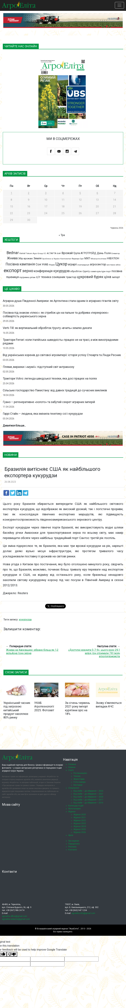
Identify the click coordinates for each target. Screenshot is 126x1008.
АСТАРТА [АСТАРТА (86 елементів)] (51, 253)
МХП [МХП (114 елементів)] (87, 258)
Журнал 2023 (80, 823)
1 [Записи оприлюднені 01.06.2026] (11, 193)
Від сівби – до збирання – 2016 (88, 803)
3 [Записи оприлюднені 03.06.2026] (46, 193)
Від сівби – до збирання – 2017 (88, 800)
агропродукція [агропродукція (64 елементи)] (83, 265)
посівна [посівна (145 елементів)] (117, 271)
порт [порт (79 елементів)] (108, 271)
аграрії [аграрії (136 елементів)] (72, 264)
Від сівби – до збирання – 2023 (88, 791)
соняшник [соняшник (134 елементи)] (58, 277)
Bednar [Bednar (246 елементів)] (13, 252)
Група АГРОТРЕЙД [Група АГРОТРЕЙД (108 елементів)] (84, 253)
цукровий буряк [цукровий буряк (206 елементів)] (90, 277)
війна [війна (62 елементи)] (118, 265)
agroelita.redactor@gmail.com (16, 919)
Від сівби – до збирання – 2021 (88, 794)
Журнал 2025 (80, 829)
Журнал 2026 (80, 832)
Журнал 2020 (80, 814)
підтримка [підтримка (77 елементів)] (24, 277)
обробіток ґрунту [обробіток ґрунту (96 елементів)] (80, 271)
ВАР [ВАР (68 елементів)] (59, 253)
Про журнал (73, 841)
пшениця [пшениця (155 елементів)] (12, 277)
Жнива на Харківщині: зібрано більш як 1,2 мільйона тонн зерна (32, 651)
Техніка (77, 776)
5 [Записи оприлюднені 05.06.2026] (80, 193)
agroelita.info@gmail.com (83, 913)
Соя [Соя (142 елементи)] (38, 264)
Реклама (72, 847)
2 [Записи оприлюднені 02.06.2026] (28, 193)
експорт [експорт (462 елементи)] (13, 270)
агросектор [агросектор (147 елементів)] (98, 264)
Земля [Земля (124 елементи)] (37, 258)
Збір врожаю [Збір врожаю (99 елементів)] (25, 258)
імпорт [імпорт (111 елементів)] (116, 277)
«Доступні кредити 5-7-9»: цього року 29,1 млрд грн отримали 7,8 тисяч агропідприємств (94, 653)
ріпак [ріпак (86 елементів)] (32, 277)
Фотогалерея (74, 808)
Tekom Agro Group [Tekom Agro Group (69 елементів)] (34, 253)
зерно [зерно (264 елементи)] (27, 271)
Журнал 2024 (80, 826)
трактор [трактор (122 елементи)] (71, 277)
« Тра (62, 235)
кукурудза (25, 619)
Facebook (50, 151)
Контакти (72, 850)
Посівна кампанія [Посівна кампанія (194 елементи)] (20, 264)
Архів (70, 835)
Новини (71, 767)
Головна (72, 764)
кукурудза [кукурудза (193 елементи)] (61, 271)
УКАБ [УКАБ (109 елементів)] (45, 264)
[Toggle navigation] (119, 5)
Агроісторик (79, 779)
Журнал (71, 811)
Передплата (74, 844)
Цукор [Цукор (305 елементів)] (61, 263)
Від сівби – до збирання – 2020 (88, 797)
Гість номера (79, 782)
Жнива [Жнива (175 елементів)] (12, 258)
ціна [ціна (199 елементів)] (107, 277)
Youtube (59, 151)
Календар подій (75, 806)
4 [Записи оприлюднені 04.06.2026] (63, 193)
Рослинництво (80, 773)
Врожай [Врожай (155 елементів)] (67, 253)
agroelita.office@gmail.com (14, 916)
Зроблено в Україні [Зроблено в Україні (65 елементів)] (51, 259)
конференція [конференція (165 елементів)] (43, 271)
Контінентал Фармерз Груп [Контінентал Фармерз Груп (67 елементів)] (72, 259)
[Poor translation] (12, 954)
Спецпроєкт (73, 788)
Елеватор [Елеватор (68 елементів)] (115, 253)
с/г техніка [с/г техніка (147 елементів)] (43, 277)
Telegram (75, 151)
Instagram (67, 151)
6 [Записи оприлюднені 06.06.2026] (97, 193)
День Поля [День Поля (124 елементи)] (104, 253)
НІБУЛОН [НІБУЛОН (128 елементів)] (113, 258)
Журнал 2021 (80, 817)
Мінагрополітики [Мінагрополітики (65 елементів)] (98, 259)
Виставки (78, 785)
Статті (71, 770)
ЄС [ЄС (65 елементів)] (44, 253)
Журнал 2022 (80, 820)
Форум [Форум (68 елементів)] (52, 265)
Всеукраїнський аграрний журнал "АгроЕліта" (58, 929)
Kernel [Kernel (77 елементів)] (22, 253)
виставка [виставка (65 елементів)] (111, 265)
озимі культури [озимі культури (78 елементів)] (97, 271)
